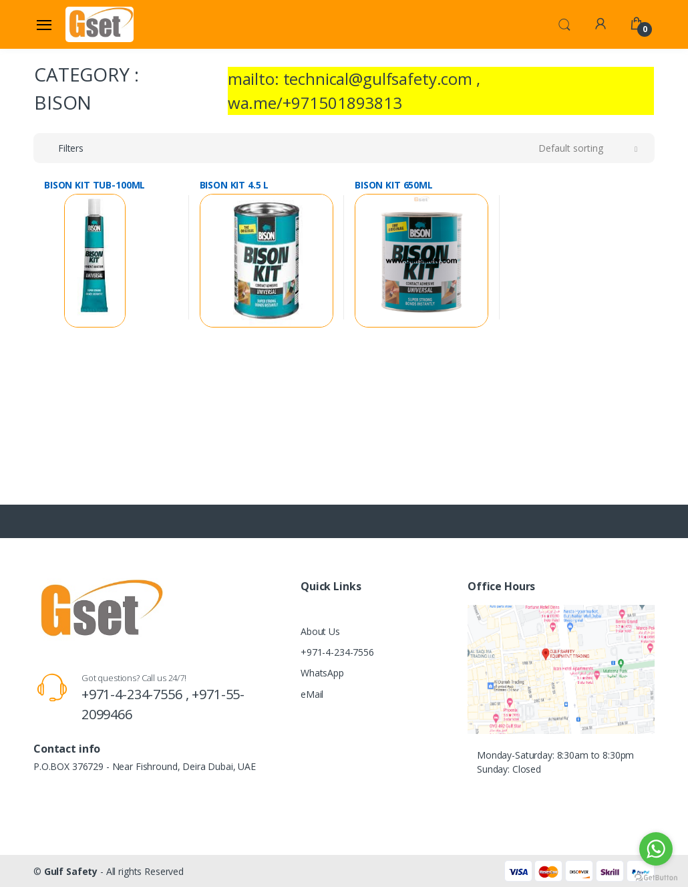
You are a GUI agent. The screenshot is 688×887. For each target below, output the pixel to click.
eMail (312, 694)
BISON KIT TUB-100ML (94, 185)
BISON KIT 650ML (394, 185)
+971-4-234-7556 (337, 652)
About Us (320, 631)
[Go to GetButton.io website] (656, 874)
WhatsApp (322, 672)
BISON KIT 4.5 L (234, 185)
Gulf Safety (71, 871)
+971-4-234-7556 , (136, 694)
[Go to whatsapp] (656, 849)
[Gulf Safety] (99, 24)
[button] (564, 23)
